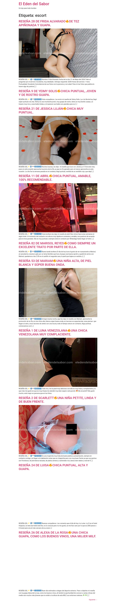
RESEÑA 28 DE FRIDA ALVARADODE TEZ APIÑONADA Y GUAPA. (49, 23)
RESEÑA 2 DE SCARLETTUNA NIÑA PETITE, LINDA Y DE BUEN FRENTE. (57, 399)
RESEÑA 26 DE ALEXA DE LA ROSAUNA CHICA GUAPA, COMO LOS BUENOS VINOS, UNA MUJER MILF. (57, 534)
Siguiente (93, 600)
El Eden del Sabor (34, 4)
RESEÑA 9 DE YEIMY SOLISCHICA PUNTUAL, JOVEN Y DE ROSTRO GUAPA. (57, 93)
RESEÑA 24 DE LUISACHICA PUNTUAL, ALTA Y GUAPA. (53, 467)
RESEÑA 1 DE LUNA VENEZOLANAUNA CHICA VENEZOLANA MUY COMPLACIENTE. (53, 332)
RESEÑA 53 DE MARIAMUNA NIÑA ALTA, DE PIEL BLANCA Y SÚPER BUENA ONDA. (55, 262)
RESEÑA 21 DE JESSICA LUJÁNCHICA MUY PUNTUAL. (51, 110)
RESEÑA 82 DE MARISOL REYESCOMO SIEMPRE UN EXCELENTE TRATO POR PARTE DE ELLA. (57, 245)
